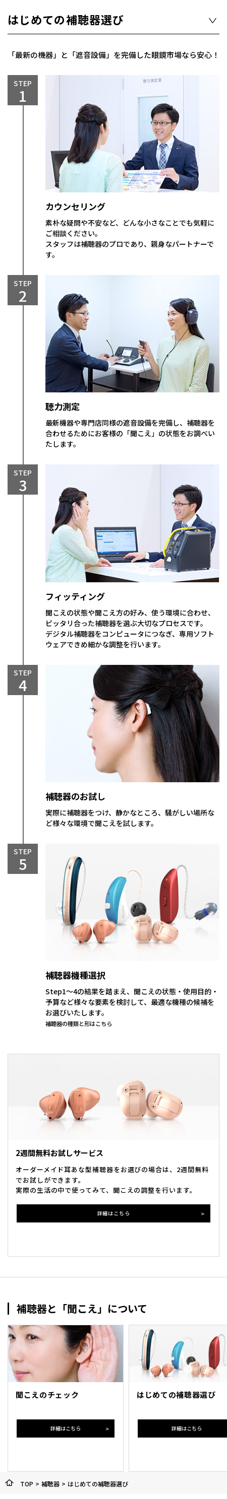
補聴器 (50, 1483)
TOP (26, 1483)
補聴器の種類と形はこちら (87, 1023)
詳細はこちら (113, 1213)
